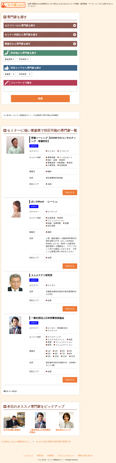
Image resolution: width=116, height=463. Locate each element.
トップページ (28, 455)
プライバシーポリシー (66, 455)
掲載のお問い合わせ (85, 455)
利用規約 (50, 455)
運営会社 (40, 455)
